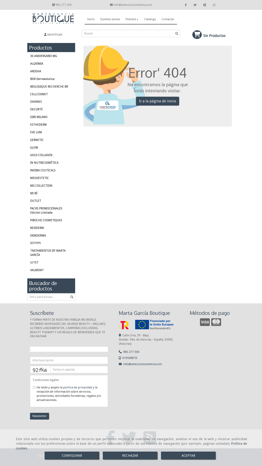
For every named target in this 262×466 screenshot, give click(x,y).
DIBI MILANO (38, 117)
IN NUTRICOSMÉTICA (44, 162)
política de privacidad (77, 387)
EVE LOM (36, 132)
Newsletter (39, 416)
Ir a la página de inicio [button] (157, 101)
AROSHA (35, 71)
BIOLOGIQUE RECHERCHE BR (49, 86)
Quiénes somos (110, 19)
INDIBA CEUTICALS (42, 170)
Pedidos (132, 19)
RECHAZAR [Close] (130, 455)
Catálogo (150, 19)
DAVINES (36, 101)
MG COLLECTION (41, 185)
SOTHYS (35, 243)
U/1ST (34, 262)
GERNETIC (37, 140)
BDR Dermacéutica (42, 79)
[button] (53, 34)
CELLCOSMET (39, 94)
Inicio (91, 19)
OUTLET (35, 200)
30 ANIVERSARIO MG (43, 56)
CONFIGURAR (72, 455)
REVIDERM (37, 228)
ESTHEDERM (38, 124)
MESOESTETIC (39, 178)
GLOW (34, 147)
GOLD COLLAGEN (41, 155)
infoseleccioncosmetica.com (133, 5)
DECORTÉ (36, 109)
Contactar (168, 19)
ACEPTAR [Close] (188, 455)
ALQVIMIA (36, 63)
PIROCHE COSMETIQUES (46, 220)
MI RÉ (34, 193)
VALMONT (37, 270)
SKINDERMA (38, 235)
